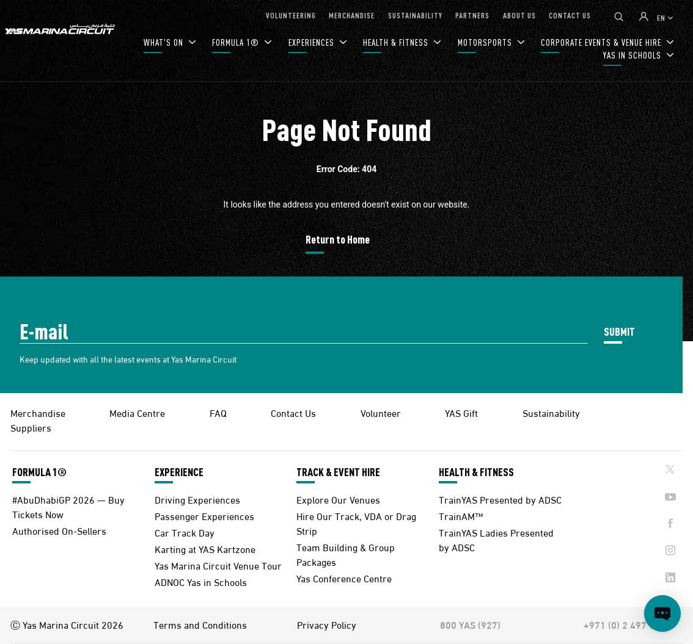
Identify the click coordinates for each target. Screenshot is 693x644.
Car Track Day (185, 532)
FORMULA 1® (237, 42)
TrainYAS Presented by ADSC (500, 499)
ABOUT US (519, 15)
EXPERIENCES (312, 42)
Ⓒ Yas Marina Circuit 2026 (66, 624)
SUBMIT (619, 331)
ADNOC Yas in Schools (201, 581)
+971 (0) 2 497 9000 (627, 624)
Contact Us (293, 412)
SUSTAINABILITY (415, 15)
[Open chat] (662, 613)
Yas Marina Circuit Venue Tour (218, 565)
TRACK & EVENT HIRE (338, 471)
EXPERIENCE (179, 471)
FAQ (218, 412)
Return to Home (338, 239)
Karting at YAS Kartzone (205, 548)
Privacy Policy (326, 624)
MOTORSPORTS (486, 42)
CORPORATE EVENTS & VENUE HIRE (602, 42)
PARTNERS (472, 15)
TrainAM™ (461, 515)
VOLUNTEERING (291, 15)
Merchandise (37, 412)
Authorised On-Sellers (59, 530)
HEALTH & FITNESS (397, 42)
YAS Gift (461, 412)
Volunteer (381, 412)
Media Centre (137, 412)
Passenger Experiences (204, 515)
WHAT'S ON (165, 42)
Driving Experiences (197, 499)
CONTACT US (570, 15)
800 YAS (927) (470, 624)
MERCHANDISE (352, 15)
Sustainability (551, 412)
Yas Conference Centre (344, 578)
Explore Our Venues (338, 499)
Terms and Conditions (200, 624)
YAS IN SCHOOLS (633, 55)
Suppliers (30, 427)
